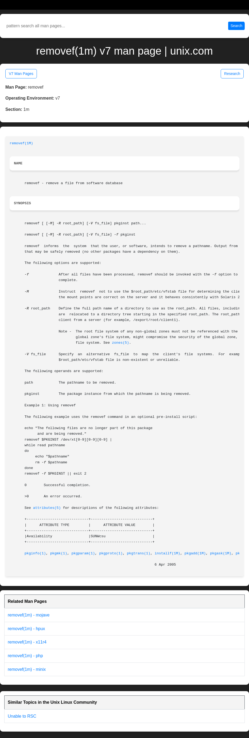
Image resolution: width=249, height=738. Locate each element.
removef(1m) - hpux (26, 628)
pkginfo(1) (35, 553)
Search (236, 26)
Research (232, 73)
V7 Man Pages (21, 73)
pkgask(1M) (220, 553)
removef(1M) (21, 143)
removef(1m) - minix (27, 669)
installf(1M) (167, 553)
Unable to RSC (22, 716)
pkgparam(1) (83, 553)
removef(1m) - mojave (28, 615)
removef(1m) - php (25, 655)
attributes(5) (47, 508)
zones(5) (120, 343)
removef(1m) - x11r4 (27, 642)
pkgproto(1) (111, 553)
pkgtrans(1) (138, 553)
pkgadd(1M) (195, 553)
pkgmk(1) (58, 553)
